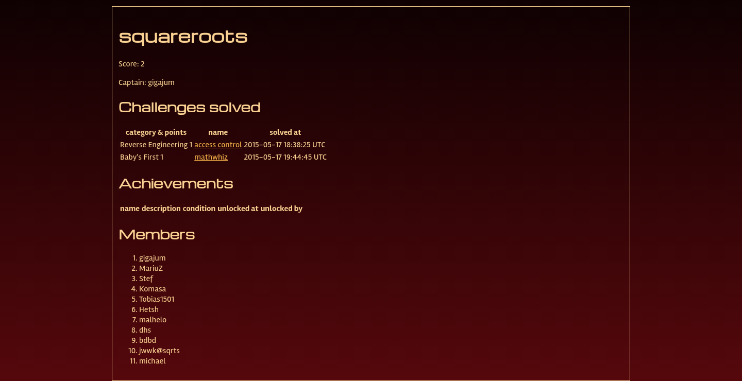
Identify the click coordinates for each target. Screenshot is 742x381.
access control (218, 145)
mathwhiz (211, 157)
